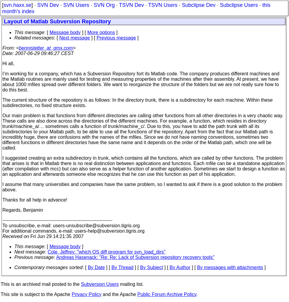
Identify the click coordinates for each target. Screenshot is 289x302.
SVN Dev (48, 5)
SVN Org (104, 5)
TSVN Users (162, 5)
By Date (96, 267)
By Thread (123, 267)
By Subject (151, 267)
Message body (64, 32)
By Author (180, 267)
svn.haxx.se (17, 5)
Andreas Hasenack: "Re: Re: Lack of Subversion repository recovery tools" (135, 257)
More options (101, 32)
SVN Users (76, 5)
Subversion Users (100, 284)
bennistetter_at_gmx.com (46, 48)
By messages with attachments (230, 267)
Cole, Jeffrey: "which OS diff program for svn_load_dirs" (106, 251)
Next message (74, 37)
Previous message (116, 37)
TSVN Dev (131, 5)
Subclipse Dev (198, 5)
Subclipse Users (239, 5)
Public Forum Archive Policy (166, 294)
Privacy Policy (86, 294)
